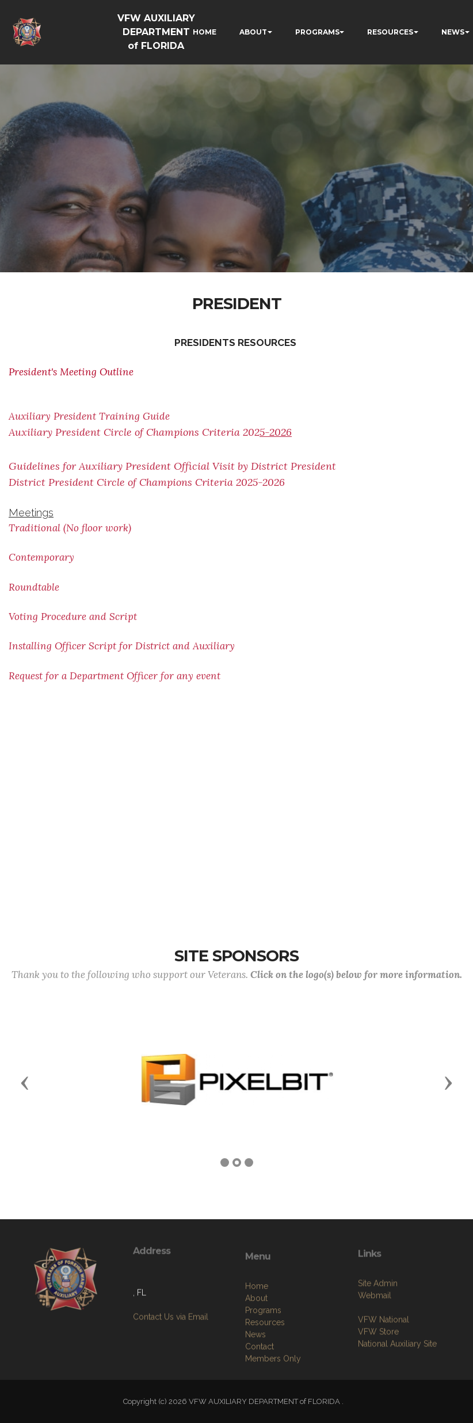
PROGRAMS (317, 32)
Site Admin (378, 1317)
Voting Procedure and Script (73, 616)
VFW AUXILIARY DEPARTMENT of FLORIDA (156, 32)
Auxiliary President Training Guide (89, 416)
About (256, 1340)
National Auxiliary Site (397, 1378)
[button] (25, 1082)
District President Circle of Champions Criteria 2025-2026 (147, 482)
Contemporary (43, 557)
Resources (265, 1364)
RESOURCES (390, 32)
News (255, 1377)
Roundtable (34, 587)
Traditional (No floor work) (70, 528)
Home (256, 1328)
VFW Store (378, 1366)
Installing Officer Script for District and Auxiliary (122, 646)
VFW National (383, 1354)
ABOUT (253, 32)
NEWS (452, 32)
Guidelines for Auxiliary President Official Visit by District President (172, 466)
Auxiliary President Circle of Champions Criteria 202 (150, 432)
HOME (204, 32)
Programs (263, 1352)
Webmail (374, 1329)
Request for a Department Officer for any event (114, 675)
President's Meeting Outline (71, 372)
